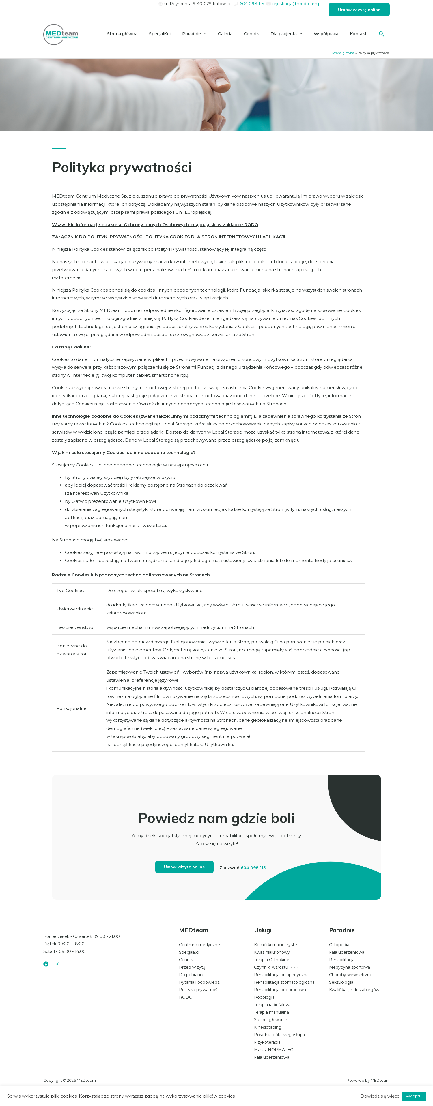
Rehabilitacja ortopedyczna (281, 975)
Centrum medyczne (199, 945)
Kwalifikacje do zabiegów (354, 990)
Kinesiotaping (267, 1027)
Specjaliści (175, 33)
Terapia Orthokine (271, 960)
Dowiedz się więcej (380, 1096)
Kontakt (359, 33)
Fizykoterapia (267, 1042)
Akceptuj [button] (413, 1096)
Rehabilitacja (341, 960)
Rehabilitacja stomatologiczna (284, 982)
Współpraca (329, 33)
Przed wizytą (192, 967)
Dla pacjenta (289, 33)
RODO (186, 997)
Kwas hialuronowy (272, 952)
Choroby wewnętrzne (350, 975)
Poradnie (204, 33)
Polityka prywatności (200, 990)
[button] (359, 9)
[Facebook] (45, 964)
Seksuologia (341, 982)
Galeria (235, 33)
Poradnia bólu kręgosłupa (279, 1035)
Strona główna (139, 33)
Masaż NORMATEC (273, 1050)
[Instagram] (56, 964)
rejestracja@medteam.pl (297, 3)
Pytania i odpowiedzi (200, 982)
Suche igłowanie (270, 1020)
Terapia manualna (271, 1012)
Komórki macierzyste (275, 945)
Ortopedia (339, 945)
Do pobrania (191, 975)
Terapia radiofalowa (273, 1005)
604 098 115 (252, 3)
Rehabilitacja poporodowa (280, 990)
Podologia (264, 997)
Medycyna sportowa (349, 967)
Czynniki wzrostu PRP (276, 967)
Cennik (259, 33)
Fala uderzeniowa (271, 1057)
